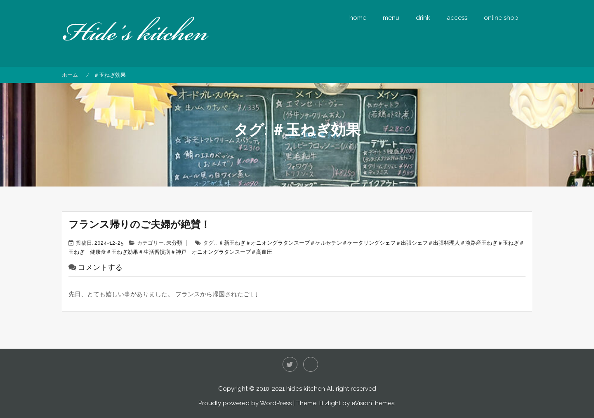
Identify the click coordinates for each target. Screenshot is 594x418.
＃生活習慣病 (154, 252)
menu (391, 17)
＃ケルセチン (326, 243)
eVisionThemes (372, 403)
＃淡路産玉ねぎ (478, 243)
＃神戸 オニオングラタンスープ (210, 252)
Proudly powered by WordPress (245, 403)
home (357, 17)
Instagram (310, 364)
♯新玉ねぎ (232, 243)
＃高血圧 (261, 252)
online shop (501, 17)
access (457, 17)
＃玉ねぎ (508, 243)
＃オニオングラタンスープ (277, 243)
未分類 (174, 243)
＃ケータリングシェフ (369, 243)
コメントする (100, 267)
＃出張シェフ (412, 243)
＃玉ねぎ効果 (122, 252)
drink (423, 17)
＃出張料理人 (444, 243)
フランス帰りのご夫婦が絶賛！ (139, 224)
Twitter (290, 364)
